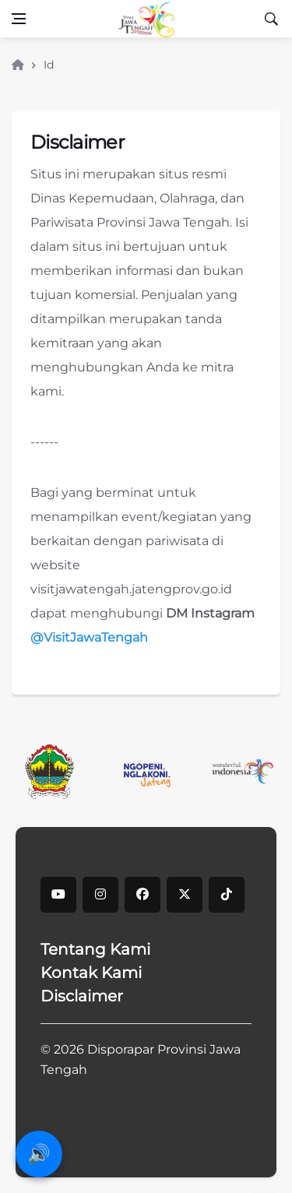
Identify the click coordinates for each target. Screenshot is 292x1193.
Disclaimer (81, 996)
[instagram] (100, 895)
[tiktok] (227, 895)
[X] (184, 895)
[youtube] (58, 895)
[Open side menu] (19, 18)
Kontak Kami (91, 972)
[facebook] (142, 895)
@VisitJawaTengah (89, 637)
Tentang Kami (95, 949)
